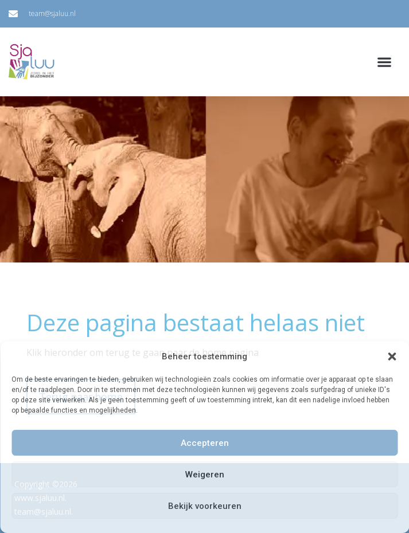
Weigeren (204, 474)
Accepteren (205, 443)
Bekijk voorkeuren (204, 506)
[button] (392, 356)
